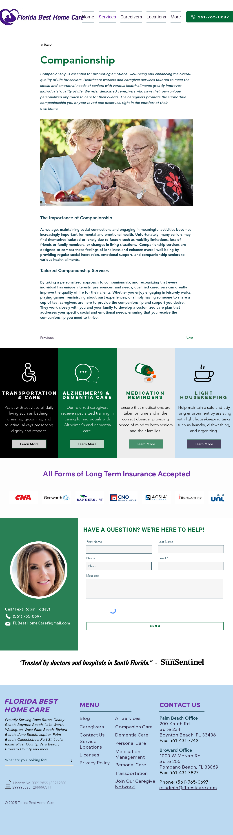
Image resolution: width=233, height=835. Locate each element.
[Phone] (8, 616)
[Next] (182, 338)
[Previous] (55, 338)
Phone (90, 558)
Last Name (165, 541)
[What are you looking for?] (32, 760)
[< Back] (55, 45)
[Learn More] (29, 443)
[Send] (155, 626)
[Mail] (8, 624)
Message (92, 575)
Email (162, 558)
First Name (94, 541)
